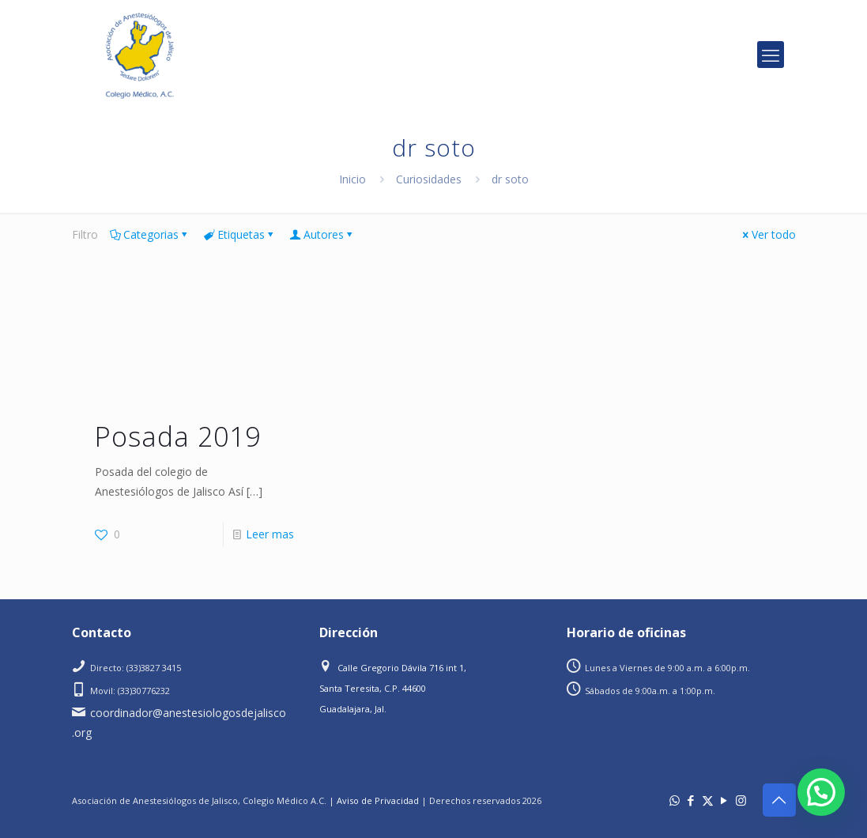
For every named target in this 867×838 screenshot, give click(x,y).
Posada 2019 (178, 436)
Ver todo (768, 234)
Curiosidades (429, 179)
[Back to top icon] (779, 800)
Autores (322, 234)
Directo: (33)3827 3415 (135, 668)
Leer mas (270, 534)
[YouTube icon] (724, 800)
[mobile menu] (770, 54)
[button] (821, 792)
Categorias (150, 234)
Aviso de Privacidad (378, 800)
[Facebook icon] (691, 800)
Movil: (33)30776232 (130, 690)
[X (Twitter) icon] (708, 800)
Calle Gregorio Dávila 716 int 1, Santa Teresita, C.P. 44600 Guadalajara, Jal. (392, 688)
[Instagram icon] (741, 800)
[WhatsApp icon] (674, 800)
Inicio (352, 179)
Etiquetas (240, 234)
